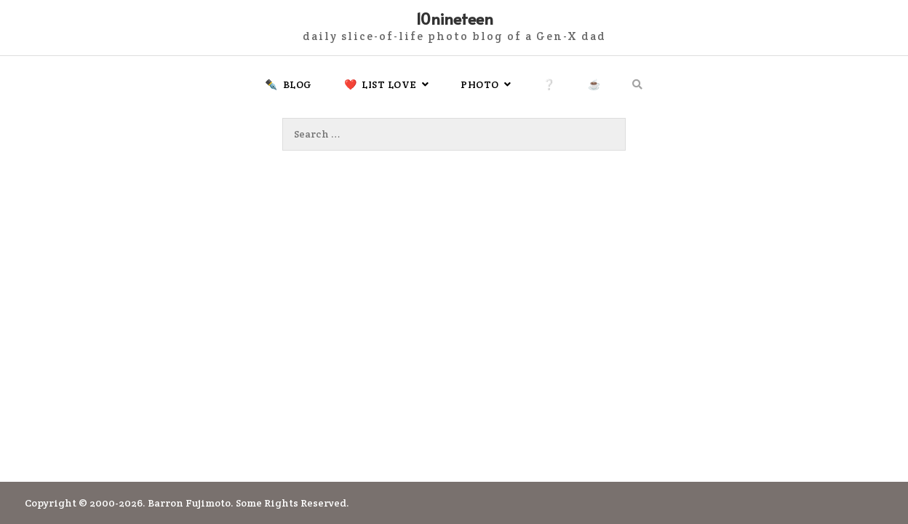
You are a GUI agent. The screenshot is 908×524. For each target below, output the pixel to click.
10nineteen (454, 18)
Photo (480, 84)
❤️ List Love (380, 84)
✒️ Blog (288, 84)
